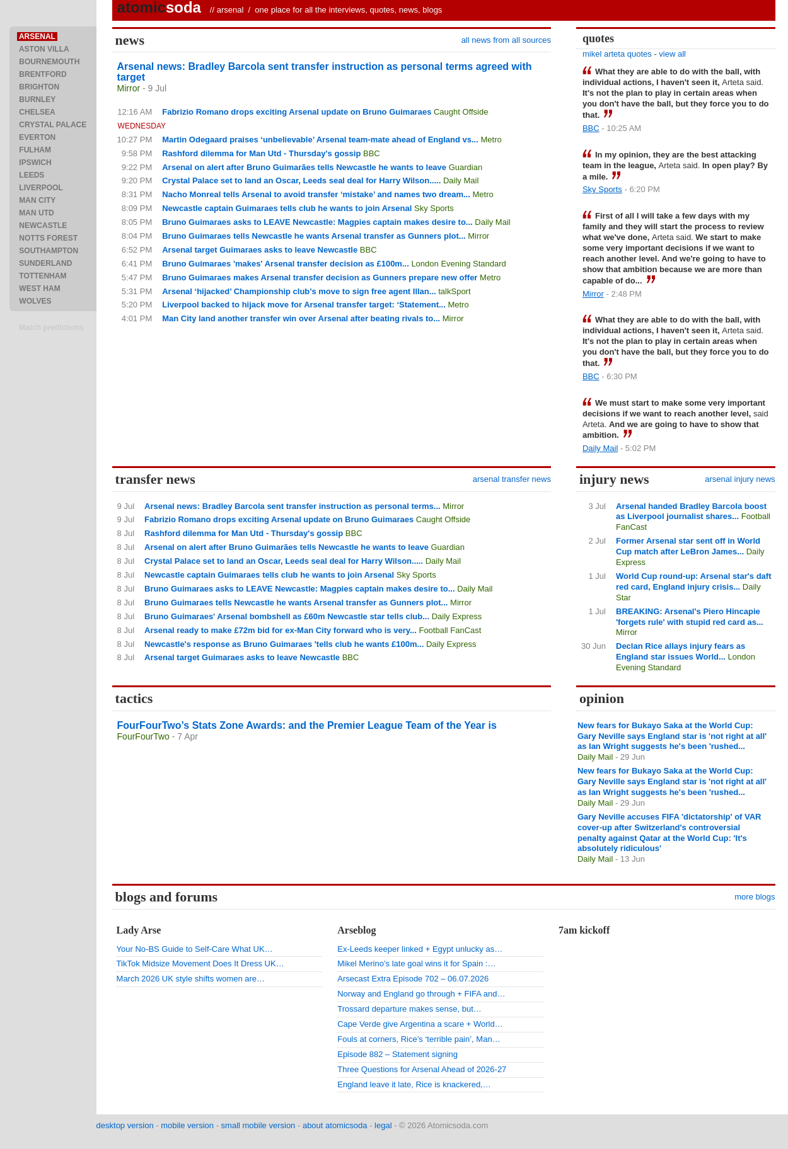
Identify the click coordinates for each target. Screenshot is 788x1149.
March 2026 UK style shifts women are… (191, 978)
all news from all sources (506, 40)
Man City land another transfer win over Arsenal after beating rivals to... (301, 318)
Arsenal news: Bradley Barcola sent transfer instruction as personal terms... (292, 506)
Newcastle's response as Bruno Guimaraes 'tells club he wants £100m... (284, 644)
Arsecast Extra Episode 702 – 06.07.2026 (413, 978)
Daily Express (457, 616)
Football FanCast (450, 630)
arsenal (230, 9)
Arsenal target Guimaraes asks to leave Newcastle (259, 249)
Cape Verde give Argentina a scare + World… (419, 1024)
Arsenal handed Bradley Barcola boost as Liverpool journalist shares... (691, 511)
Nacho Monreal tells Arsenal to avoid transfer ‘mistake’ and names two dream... (316, 194)
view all (672, 54)
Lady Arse (139, 930)
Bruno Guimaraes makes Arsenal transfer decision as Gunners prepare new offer (319, 277)
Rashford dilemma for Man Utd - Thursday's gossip (261, 153)
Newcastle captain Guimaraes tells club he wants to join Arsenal (287, 208)
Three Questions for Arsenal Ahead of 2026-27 (421, 1069)
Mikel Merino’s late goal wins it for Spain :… (416, 963)
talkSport (454, 291)
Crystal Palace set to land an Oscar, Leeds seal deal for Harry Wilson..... (301, 180)
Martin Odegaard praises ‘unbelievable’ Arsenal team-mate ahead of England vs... (320, 139)
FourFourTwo (143, 736)
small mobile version (258, 1125)
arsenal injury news (740, 479)
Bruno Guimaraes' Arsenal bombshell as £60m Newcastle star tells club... (286, 616)
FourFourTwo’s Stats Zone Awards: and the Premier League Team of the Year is (307, 725)
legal (382, 1125)
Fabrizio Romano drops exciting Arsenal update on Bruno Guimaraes (296, 112)
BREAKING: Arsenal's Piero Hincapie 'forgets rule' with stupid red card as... (689, 617)
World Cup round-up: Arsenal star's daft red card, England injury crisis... (694, 581)
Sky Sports (434, 208)
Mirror (129, 88)
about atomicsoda (335, 1125)
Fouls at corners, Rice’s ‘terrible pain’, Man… (418, 1039)
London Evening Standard (458, 263)
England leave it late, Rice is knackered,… (414, 1084)
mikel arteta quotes (617, 54)
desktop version (125, 1125)
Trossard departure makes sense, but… (409, 1009)
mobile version (187, 1125)
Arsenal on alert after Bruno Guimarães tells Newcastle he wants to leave (304, 167)
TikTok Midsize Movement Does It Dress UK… (200, 963)
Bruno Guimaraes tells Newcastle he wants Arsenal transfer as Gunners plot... (313, 236)
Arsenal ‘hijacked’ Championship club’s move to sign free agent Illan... (299, 291)
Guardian (465, 167)
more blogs (754, 896)
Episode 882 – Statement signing (397, 1054)
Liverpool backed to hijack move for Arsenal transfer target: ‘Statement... (304, 304)
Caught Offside (461, 112)
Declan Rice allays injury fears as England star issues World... (680, 651)
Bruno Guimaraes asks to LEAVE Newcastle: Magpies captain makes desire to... (317, 222)
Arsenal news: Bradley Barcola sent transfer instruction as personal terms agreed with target (324, 72)
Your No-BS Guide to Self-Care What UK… (195, 949)
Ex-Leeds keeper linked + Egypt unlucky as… (419, 949)
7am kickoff (584, 930)
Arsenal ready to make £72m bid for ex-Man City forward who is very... (280, 630)
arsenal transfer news (512, 479)
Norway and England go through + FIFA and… (421, 993)
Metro (490, 139)
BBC (371, 153)
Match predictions (51, 327)
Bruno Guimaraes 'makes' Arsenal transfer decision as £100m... (285, 263)
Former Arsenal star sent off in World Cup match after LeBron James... (688, 546)
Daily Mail (460, 180)
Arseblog (356, 930)
